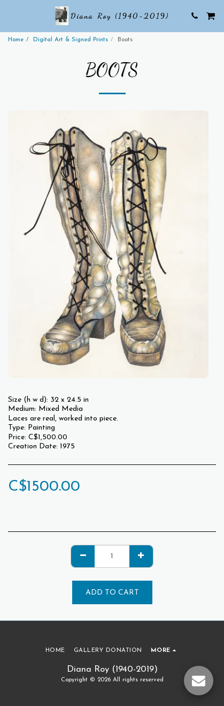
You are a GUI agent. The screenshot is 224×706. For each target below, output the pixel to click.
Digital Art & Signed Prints (70, 40)
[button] (12, 15)
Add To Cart (112, 593)
